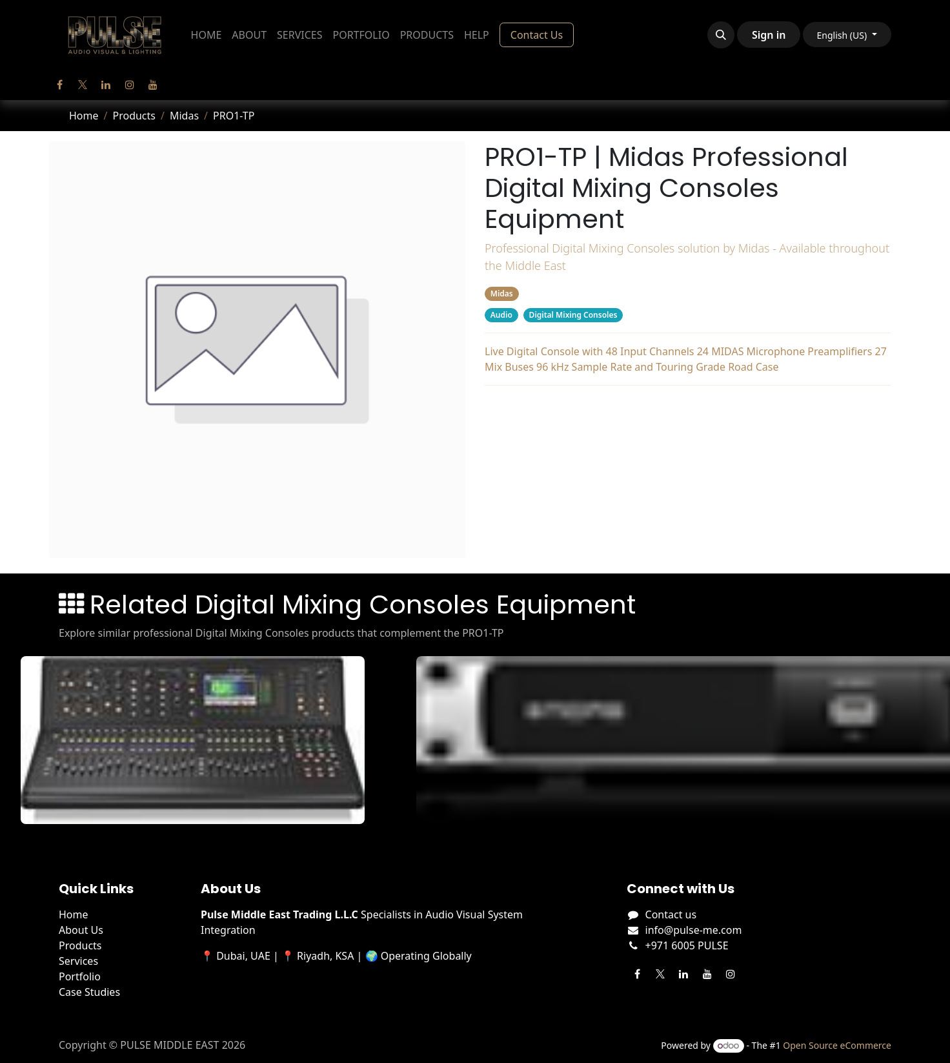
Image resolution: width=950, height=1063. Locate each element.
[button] (720, 34)
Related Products (687, 409)
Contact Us (536, 35)
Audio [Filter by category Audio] (501, 314)
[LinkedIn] (106, 84)
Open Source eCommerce (837, 1045)
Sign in (768, 35)
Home (84, 115)
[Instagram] (129, 84)
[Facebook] (59, 84)
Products (134, 115)
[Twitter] (82, 84)
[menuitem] (206, 35)
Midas (184, 115)
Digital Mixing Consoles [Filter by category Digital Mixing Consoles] (573, 314)
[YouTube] (153, 84)
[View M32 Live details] (204, 740)
